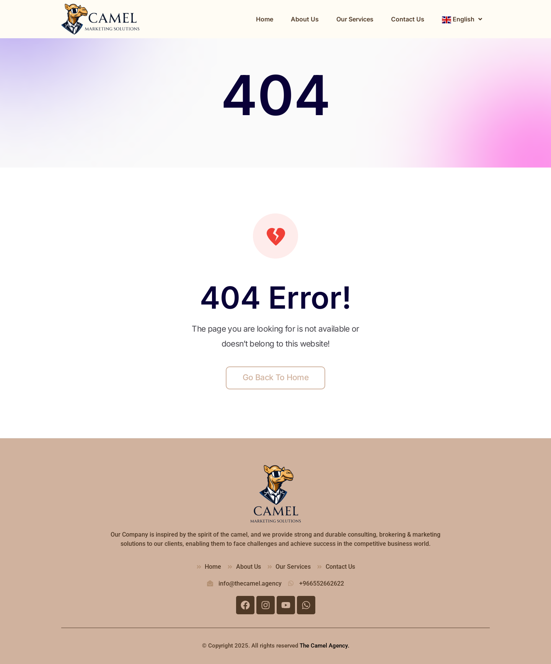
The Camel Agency (324, 645)
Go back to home (275, 377)
